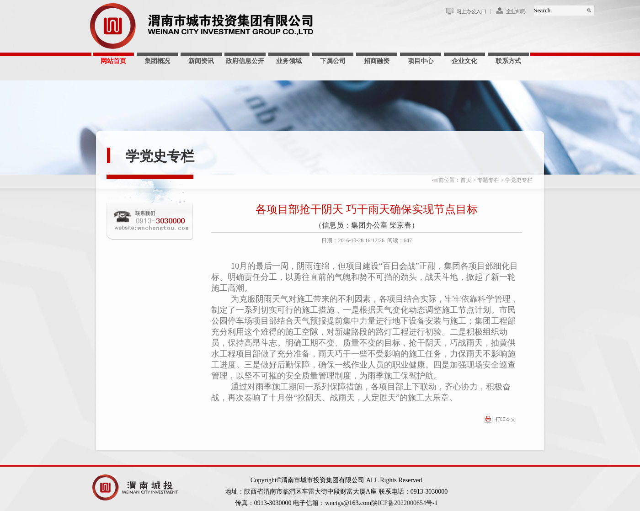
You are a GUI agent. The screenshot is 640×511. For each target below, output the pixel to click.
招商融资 (376, 61)
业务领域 (289, 61)
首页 (465, 180)
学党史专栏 (160, 156)
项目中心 (420, 61)
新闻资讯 (201, 61)
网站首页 (113, 61)
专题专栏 (488, 180)
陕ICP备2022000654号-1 (404, 503)
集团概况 (157, 61)
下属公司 (333, 61)
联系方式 (508, 61)
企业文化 (464, 61)
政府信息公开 (245, 61)
